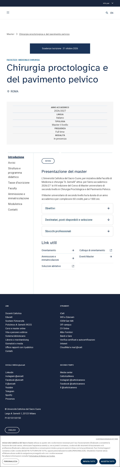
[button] (106, 13)
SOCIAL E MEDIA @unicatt (15, 365)
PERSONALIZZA (10, 461)
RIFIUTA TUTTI (89, 461)
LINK (7, 306)
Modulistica (15, 204)
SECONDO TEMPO (67, 365)
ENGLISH (12, 430)
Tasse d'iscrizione (18, 182)
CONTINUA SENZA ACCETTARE (107, 439)
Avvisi (11, 162)
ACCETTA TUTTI (107, 461)
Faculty (12, 188)
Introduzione (16, 157)
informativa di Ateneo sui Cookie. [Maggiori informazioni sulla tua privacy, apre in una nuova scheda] (42, 456)
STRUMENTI (64, 306)
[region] (60, 451)
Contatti (13, 209)
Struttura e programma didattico (15, 173)
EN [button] (111, 13)
